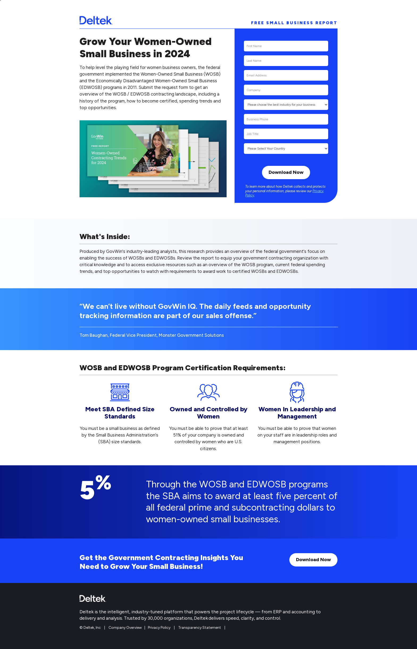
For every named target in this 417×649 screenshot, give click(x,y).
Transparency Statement (199, 627)
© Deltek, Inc (91, 627)
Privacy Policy (159, 627)
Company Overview (125, 627)
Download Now (313, 559)
